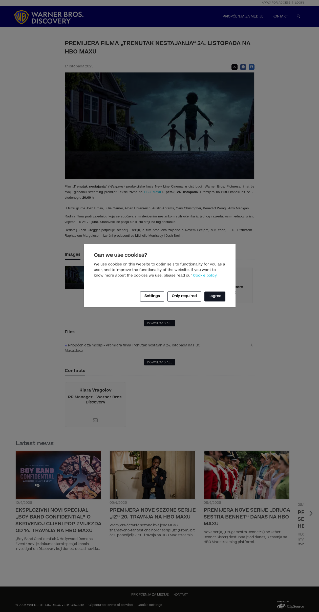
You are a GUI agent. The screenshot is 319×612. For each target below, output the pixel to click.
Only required (184, 296)
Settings (152, 296)
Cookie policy (205, 275)
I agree (214, 296)
